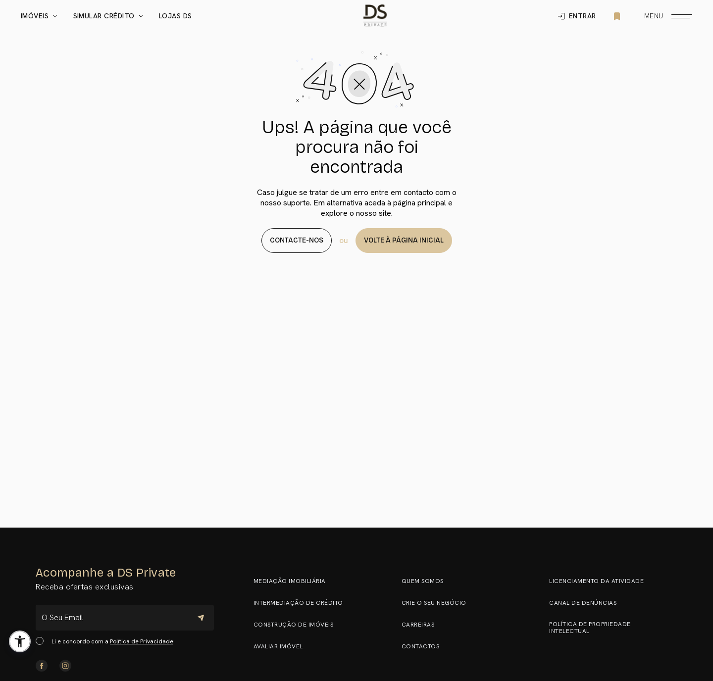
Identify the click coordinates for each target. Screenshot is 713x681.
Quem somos (427, 581)
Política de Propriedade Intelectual (610, 627)
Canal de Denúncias (587, 603)
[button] (20, 641)
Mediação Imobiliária (294, 581)
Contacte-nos (296, 240)
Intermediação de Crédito (303, 603)
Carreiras (423, 625)
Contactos (425, 646)
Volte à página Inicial (404, 240)
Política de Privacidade (141, 641)
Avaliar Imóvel (283, 646)
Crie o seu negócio (438, 603)
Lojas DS (175, 16)
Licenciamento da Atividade (601, 581)
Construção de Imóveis (298, 625)
